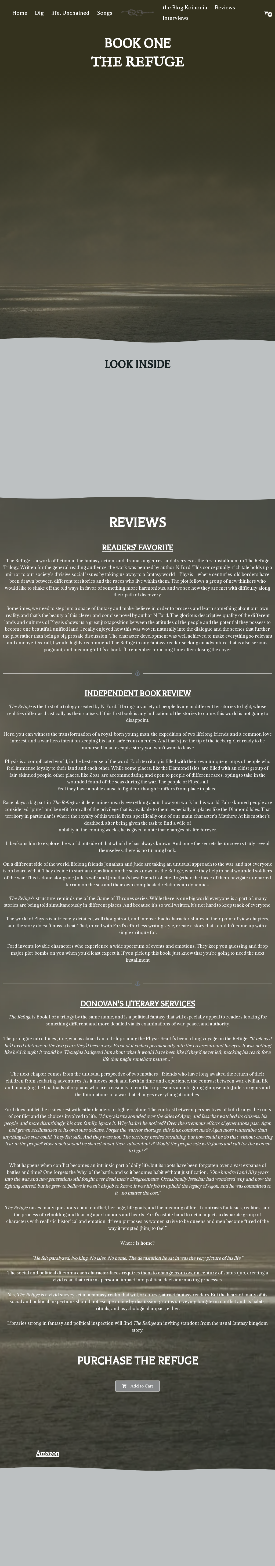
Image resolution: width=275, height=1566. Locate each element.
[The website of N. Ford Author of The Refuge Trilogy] (137, 13)
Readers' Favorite (137, 548)
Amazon (47, 1454)
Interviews (176, 18)
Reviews (225, 7)
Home (19, 13)
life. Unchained (70, 13)
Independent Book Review (138, 694)
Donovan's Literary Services (137, 1004)
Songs (104, 13)
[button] (137, 1387)
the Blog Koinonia (185, 7)
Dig (39, 13)
